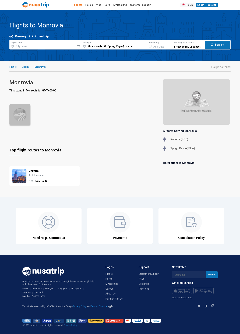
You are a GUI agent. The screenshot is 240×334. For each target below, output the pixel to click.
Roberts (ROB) (179, 139)
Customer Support (140, 4)
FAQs (141, 278)
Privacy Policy (80, 306)
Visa (98, 4)
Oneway (20, 36)
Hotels (89, 4)
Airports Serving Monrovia (180, 131)
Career (109, 288)
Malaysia (49, 288)
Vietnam (26, 292)
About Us (110, 293)
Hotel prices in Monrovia (179, 163)
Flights (78, 4)
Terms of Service (99, 306)
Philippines (76, 288)
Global (25, 288)
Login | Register (206, 4)
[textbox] (42, 44)
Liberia (25, 66)
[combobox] (42, 44)
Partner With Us (114, 298)
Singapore (62, 288)
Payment (144, 288)
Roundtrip (42, 36)
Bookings (144, 283)
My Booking (120, 4)
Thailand (38, 292)
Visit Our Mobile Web (182, 297)
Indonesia (37, 288)
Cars (107, 4)
